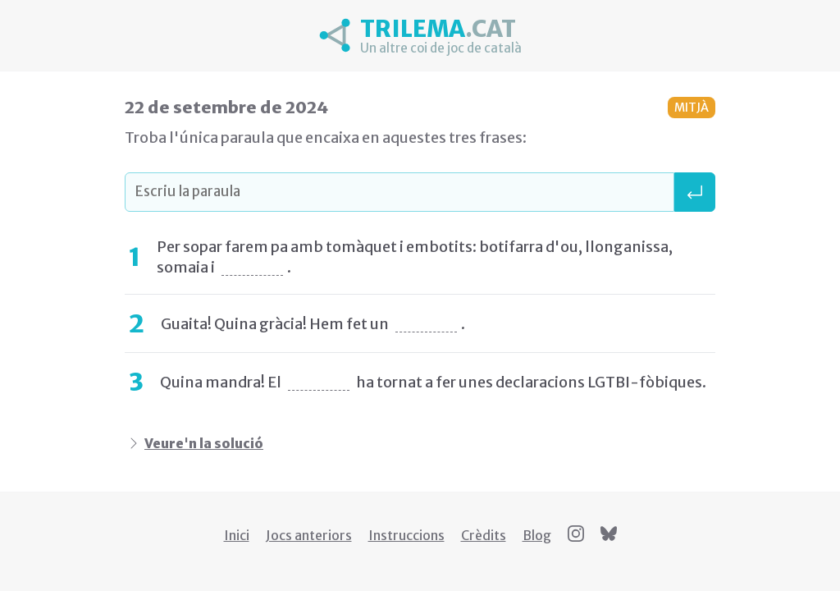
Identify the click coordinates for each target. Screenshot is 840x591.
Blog (537, 535)
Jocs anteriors (309, 535)
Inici (236, 535)
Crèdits (483, 535)
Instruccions (406, 535)
